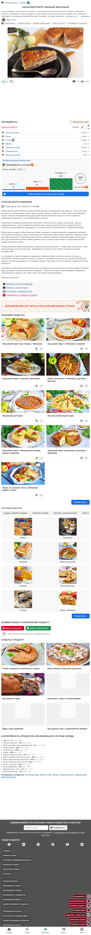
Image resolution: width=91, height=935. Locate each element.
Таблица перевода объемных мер (16, 160)
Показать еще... (80, 502)
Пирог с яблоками (68, 600)
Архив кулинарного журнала (15, 904)
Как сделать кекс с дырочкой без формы (67, 729)
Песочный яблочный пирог (61, 416)
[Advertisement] (45, 100)
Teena (6, 20)
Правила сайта (9, 855)
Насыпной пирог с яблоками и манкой (66, 344)
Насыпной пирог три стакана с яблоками (22, 344)
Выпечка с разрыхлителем (65, 513)
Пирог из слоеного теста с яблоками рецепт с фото (20, 489)
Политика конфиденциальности (17, 860)
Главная (6, 851)
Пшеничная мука (13, 133)
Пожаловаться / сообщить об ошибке (22, 295)
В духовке (68, 528)
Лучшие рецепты (10, 881)
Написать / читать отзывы (17, 288)
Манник (23, 576)
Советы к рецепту (59, 23)
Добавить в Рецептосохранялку (20, 284)
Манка (8, 136)
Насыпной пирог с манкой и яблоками (21, 378)
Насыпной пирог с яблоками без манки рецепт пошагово (21, 451)
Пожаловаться (8, 23)
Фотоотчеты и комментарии (15, 916)
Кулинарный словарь (12, 890)
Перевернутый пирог (12, 416)
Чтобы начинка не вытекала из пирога (21, 668)
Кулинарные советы (12, 886)
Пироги (23, 528)
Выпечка (23, 552)
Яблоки (9, 144)
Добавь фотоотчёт (12, 628)
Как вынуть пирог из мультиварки (64, 698)
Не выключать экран (79, 122)
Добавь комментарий (41, 23)
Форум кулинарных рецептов (16, 920)
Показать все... (80, 616)
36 (78, 81)
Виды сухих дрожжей (12, 729)
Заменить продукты (9, 127)
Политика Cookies (11, 865)
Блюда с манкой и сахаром (15, 513)
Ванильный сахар (13, 155)
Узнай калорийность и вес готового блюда (34, 194)
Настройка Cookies (11, 869)
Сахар (8, 140)
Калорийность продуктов (77, 23)
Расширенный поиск (12, 911)
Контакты (7, 874)
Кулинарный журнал (12, 899)
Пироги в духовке (68, 552)
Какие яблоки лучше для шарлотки (64, 668)
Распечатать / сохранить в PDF (19, 291)
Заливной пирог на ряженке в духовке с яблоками (67, 451)
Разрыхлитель (11, 151)
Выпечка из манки (40, 513)
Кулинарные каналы (12, 925)
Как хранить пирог (11, 698)
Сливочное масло (13, 148)
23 (7, 81)
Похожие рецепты (24, 23)
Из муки (23, 600)
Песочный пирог (68, 576)
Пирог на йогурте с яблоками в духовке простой (67, 379)
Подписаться (57, 828)
